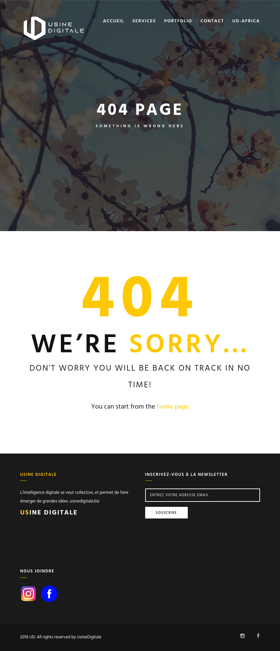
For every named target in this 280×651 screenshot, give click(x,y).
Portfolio (178, 21)
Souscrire (166, 513)
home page (173, 407)
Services (144, 21)
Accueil (113, 21)
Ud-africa (246, 21)
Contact (212, 21)
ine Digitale (49, 512)
